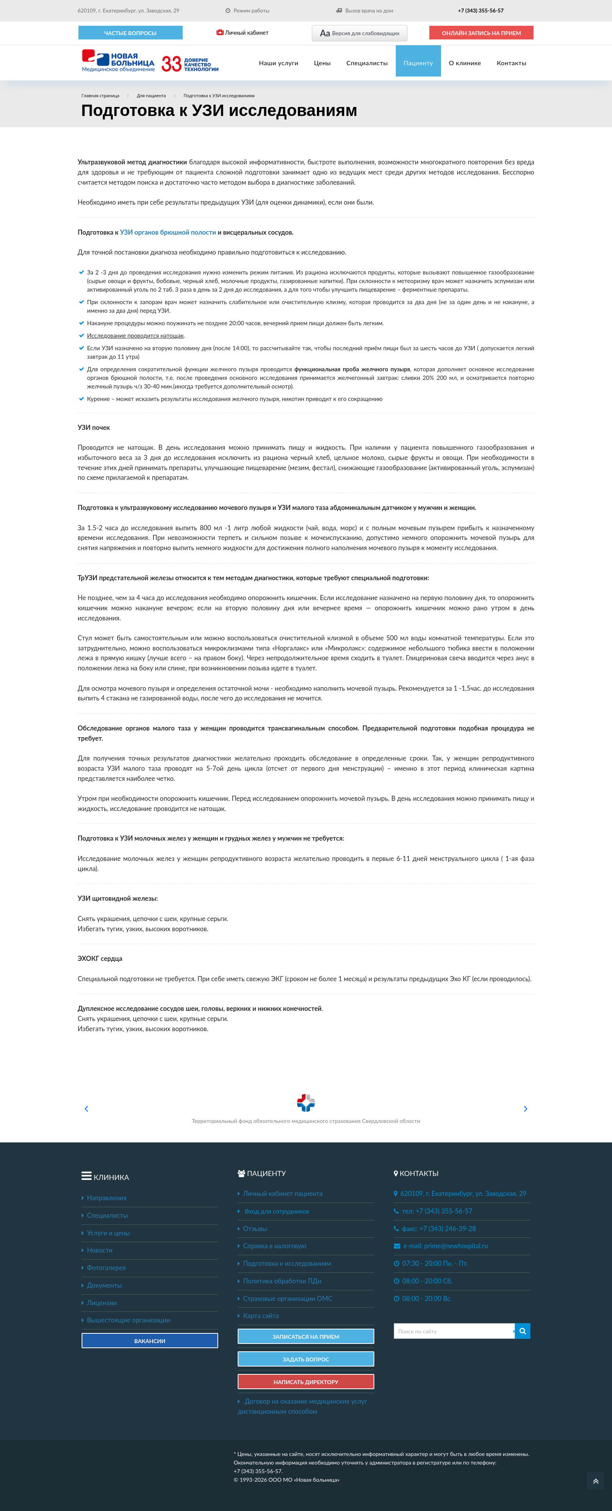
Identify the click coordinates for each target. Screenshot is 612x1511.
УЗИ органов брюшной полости (168, 232)
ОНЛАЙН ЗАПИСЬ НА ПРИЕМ (481, 33)
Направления (104, 1198)
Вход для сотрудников (277, 1211)
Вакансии (149, 1341)
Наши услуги (279, 62)
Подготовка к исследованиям (284, 1263)
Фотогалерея (104, 1268)
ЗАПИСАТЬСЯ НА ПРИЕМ (305, 1336)
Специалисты (367, 62)
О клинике (465, 62)
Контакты (512, 62)
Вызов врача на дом (364, 10)
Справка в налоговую (272, 1246)
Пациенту (418, 62)
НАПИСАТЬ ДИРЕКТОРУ (306, 1382)
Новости (97, 1250)
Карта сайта (258, 1316)
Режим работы (248, 10)
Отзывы (252, 1229)
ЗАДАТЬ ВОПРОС (306, 1359)
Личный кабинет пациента (280, 1193)
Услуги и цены (106, 1233)
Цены (322, 62)
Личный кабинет (243, 32)
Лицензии (99, 1303)
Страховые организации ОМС (285, 1299)
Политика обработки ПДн (279, 1281)
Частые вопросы (130, 33)
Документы (102, 1285)
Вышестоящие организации (126, 1320)
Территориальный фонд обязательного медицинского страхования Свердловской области (306, 1108)
